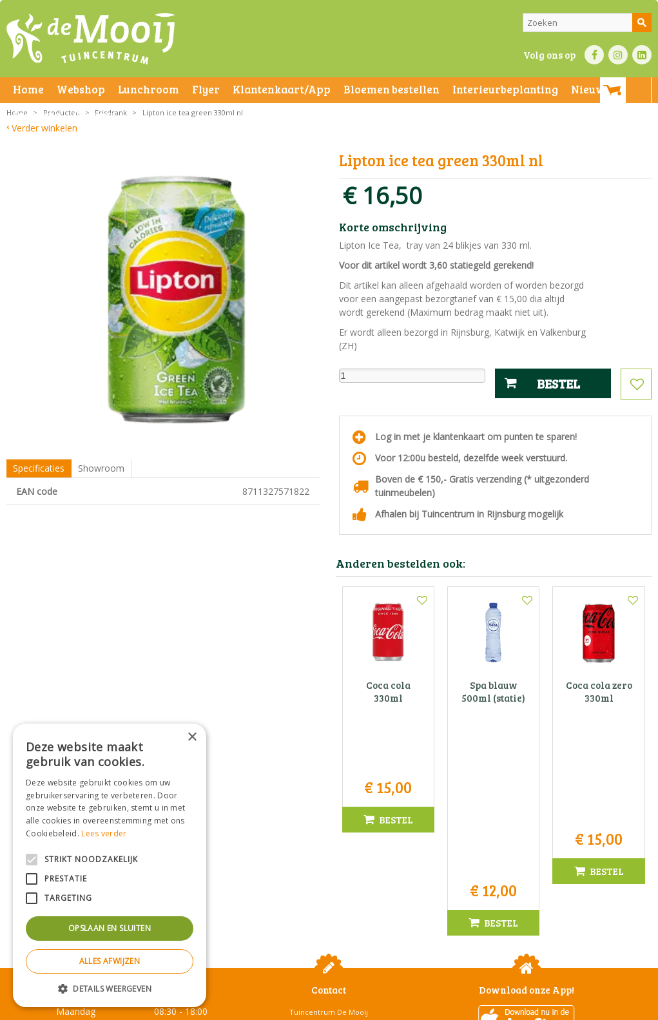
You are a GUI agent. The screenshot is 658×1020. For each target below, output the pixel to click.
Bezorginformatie (291, 1007)
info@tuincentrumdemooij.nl (332, 893)
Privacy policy (417, 1007)
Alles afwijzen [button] (109, 961)
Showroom (101, 468)
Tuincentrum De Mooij (328, 839)
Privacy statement (222, 1007)
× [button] (192, 737)
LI (642, 54)
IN (618, 54)
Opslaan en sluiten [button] (109, 928)
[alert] (109, 865)
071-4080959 (333, 880)
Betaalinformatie (358, 1007)
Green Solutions (449, 1007)
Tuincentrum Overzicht (527, 1007)
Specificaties (38, 468)
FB (594, 54)
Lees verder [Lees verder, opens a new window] (103, 833)
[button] (109, 988)
